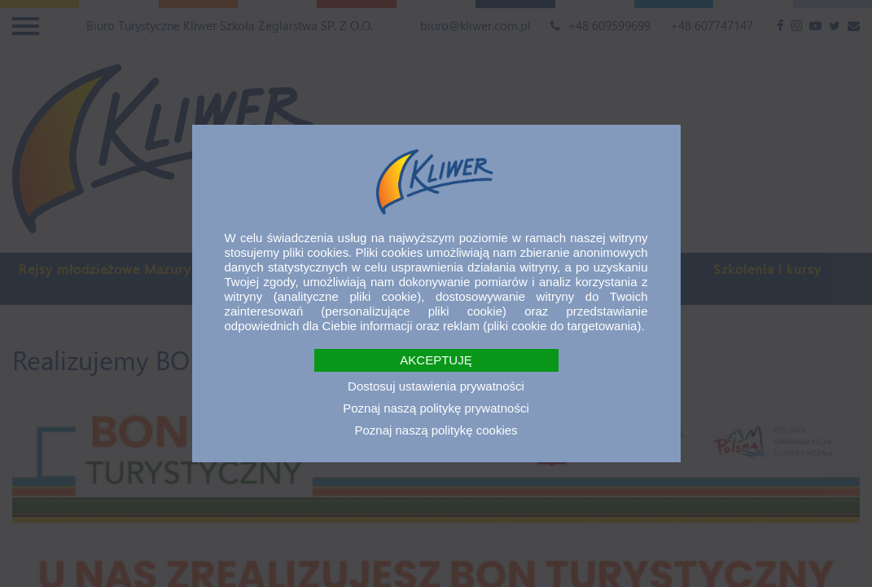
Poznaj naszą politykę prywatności (435, 408)
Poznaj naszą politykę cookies (435, 430)
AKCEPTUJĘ (435, 360)
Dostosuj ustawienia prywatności (436, 386)
